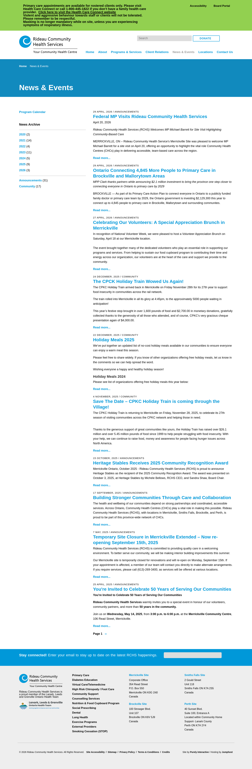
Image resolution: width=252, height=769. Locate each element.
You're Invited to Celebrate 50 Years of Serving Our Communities (148, 588)
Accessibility (198, 6)
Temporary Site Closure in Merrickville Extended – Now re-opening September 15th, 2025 (156, 526)
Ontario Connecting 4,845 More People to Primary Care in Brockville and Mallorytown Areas (155, 160)
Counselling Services (85, 696)
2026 (22, 157)
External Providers (84, 724)
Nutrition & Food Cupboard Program (96, 701)
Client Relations (156, 39)
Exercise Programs (84, 719)
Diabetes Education (85, 677)
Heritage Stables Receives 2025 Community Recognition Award (161, 450)
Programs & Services (124, 39)
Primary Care (80, 673)
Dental (76, 710)
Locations (205, 39)
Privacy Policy (201, 754)
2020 (22, 121)
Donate (205, 25)
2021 (22, 127)
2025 (22, 151)
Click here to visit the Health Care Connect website (86, 12)
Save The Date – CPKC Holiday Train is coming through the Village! (156, 391)
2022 (22, 133)
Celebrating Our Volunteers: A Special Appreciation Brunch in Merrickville (159, 212)
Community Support (85, 691)
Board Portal (221, 6)
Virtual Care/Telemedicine (89, 682)
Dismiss (27, 761)
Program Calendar (33, 99)
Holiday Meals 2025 (114, 327)
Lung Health (80, 715)
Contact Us (224, 39)
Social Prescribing (83, 705)
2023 (22, 139)
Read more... (101, 145)
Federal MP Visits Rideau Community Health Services (150, 103)
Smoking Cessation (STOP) (89, 729)
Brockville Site (139, 701)
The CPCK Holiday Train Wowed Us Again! (138, 268)
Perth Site (191, 701)
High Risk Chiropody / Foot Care (93, 687)
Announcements (30, 167)
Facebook (224, 25)
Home (87, 39)
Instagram (229, 25)
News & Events (183, 39)
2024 (22, 145)
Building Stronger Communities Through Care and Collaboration (163, 484)
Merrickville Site (140, 672)
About (100, 39)
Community (27, 173)
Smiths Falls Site (195, 672)
